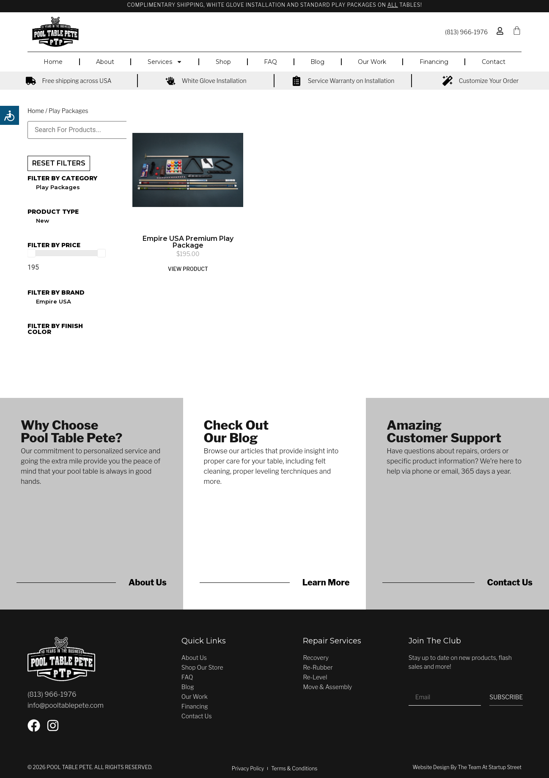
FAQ (270, 62)
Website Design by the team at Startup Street (467, 767)
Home (53, 62)
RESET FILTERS (58, 163)
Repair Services (332, 641)
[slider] (31, 253)
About (105, 62)
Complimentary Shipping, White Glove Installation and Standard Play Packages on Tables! (274, 5)
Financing (434, 62)
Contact (493, 62)
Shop (223, 62)
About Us (148, 582)
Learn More (326, 582)
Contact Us (510, 582)
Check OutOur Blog (236, 431)
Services (165, 62)
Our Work (372, 62)
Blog (317, 62)
